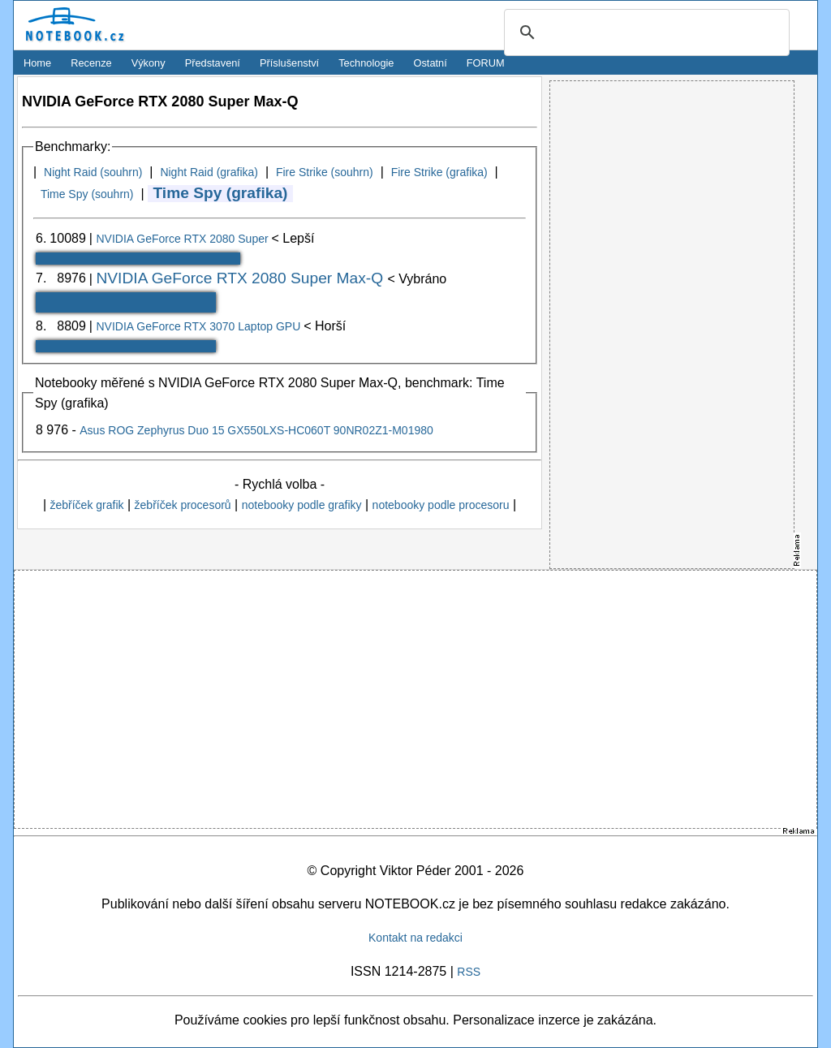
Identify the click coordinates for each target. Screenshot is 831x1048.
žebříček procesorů (183, 504)
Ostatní (430, 63)
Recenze (91, 63)
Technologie (366, 63)
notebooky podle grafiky (302, 504)
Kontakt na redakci (415, 937)
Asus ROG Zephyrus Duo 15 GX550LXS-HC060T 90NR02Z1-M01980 (256, 430)
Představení (212, 63)
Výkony (148, 63)
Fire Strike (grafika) (439, 172)
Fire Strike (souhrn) (324, 172)
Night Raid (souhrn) (93, 172)
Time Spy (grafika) (220, 192)
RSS (468, 971)
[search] (644, 33)
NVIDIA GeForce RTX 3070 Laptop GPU (200, 326)
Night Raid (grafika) (209, 172)
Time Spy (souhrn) (87, 194)
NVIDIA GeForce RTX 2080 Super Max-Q (241, 278)
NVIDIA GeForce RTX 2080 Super (183, 238)
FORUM (486, 63)
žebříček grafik (86, 504)
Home (37, 63)
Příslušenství (289, 63)
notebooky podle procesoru (441, 504)
